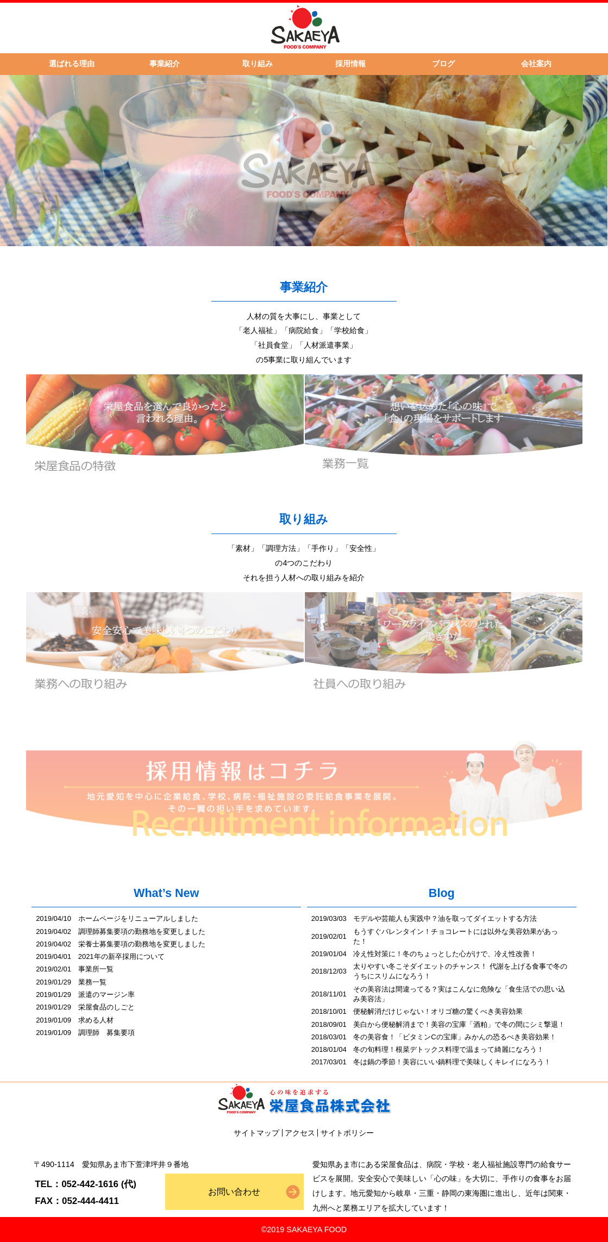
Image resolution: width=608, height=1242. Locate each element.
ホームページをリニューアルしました (138, 918)
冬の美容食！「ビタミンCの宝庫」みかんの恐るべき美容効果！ (454, 1037)
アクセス (300, 1133)
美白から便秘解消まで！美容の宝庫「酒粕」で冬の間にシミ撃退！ (459, 1024)
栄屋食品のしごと (106, 1007)
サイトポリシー (347, 1133)
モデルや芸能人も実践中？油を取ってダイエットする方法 (445, 918)
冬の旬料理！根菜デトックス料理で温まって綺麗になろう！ (448, 1049)
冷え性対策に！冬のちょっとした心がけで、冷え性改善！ (445, 954)
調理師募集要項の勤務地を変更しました (141, 931)
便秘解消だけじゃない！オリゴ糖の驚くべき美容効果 (438, 1011)
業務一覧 (92, 982)
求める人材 (96, 1020)
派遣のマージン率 (106, 994)
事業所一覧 (96, 969)
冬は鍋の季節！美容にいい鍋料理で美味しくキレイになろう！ (452, 1062)
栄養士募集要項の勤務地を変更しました (141, 944)
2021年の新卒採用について (121, 956)
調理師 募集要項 (106, 1032)
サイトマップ (256, 1133)
